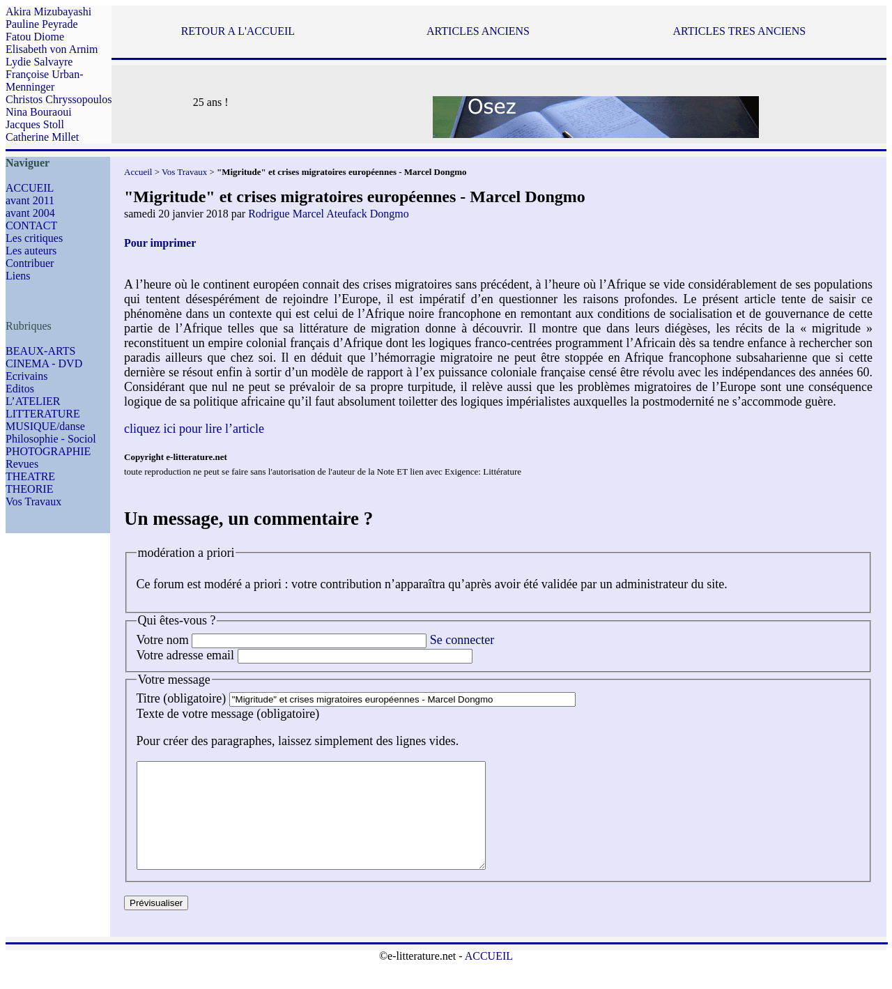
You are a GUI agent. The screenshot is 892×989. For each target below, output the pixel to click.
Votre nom (163, 640)
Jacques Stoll (35, 124)
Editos (20, 388)
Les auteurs (31, 250)
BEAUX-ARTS (40, 351)
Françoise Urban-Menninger (45, 80)
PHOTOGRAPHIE (48, 451)
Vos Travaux (33, 501)
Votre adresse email (186, 655)
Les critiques (34, 238)
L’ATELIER (33, 401)
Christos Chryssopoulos (59, 99)
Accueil (138, 172)
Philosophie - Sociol (51, 439)
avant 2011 (30, 200)
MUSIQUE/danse (45, 426)
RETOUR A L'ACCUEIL (238, 31)
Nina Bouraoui (39, 112)
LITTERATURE (43, 414)
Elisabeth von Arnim (52, 49)
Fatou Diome (35, 37)
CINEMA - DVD (44, 363)
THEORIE (29, 489)
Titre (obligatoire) (181, 698)
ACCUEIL (30, 188)
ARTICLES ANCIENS (478, 31)
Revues (22, 464)
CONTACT (31, 225)
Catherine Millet (42, 137)
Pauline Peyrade (42, 24)
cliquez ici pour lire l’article (194, 429)
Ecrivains (26, 376)
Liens (18, 276)
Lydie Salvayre (39, 62)
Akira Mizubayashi (48, 11)
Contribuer (30, 263)
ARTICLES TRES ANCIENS (739, 31)
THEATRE (30, 476)
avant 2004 (30, 213)
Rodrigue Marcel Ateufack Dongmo (328, 214)
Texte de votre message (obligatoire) (228, 714)
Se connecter (462, 640)
